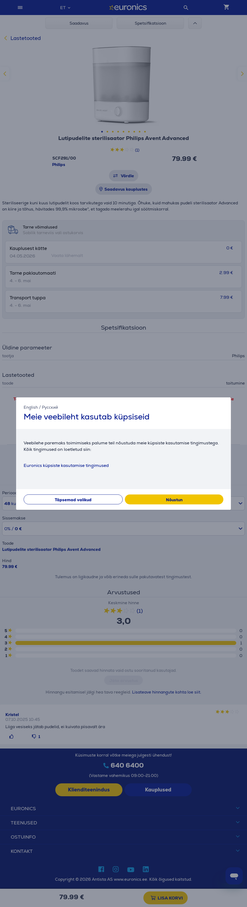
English (31, 407)
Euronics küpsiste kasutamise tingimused (66, 465)
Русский (50, 407)
